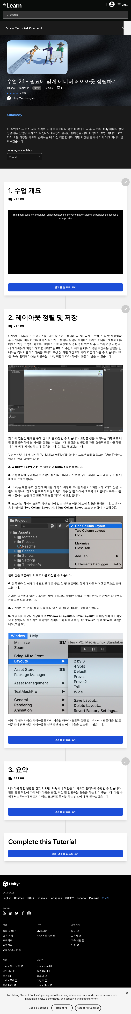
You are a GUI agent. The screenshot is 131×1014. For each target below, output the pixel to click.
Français (42, 898)
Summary (14, 115)
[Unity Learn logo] (12, 4)
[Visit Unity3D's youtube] (4, 913)
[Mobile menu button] (122, 5)
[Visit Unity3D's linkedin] (10, 913)
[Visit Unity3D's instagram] (29, 913)
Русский (94, 898)
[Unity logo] (11, 884)
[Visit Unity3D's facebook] (23, 913)
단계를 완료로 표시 (65, 287)
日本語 (30, 898)
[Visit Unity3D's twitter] (16, 913)
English (7, 898)
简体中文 (69, 898)
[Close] (127, 997)
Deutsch (19, 898)
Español (81, 898)
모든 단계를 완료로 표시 (65, 853)
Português (56, 898)
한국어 (105, 898)
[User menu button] (112, 4)
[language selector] (24, 156)
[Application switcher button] (105, 4)
